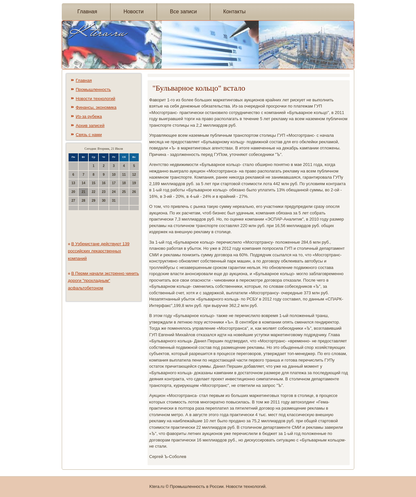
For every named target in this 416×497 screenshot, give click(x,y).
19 (134, 183)
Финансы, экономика (96, 107)
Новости (134, 11)
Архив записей (90, 125)
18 (124, 183)
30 (103, 200)
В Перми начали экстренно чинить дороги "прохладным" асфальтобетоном (103, 281)
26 (134, 192)
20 (73, 192)
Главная (87, 11)
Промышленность (93, 89)
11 (124, 174)
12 (134, 174)
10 (114, 174)
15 (93, 183)
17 (114, 183)
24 (114, 192)
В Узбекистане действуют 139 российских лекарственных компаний (98, 251)
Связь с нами (89, 134)
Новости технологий (95, 98)
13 (73, 183)
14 (83, 183)
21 (83, 192)
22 (93, 192)
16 (103, 183)
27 (73, 200)
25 (124, 192)
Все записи (183, 11)
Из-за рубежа (89, 116)
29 (93, 200)
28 (83, 200)
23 (103, 192)
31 (114, 200)
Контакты (234, 11)
